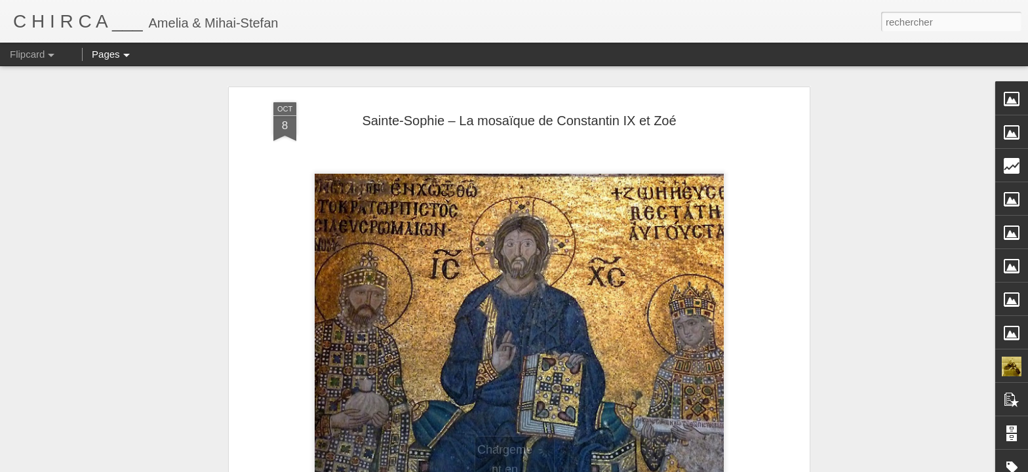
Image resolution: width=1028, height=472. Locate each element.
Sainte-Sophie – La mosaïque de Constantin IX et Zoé (519, 100)
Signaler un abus (650, 465)
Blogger (607, 465)
